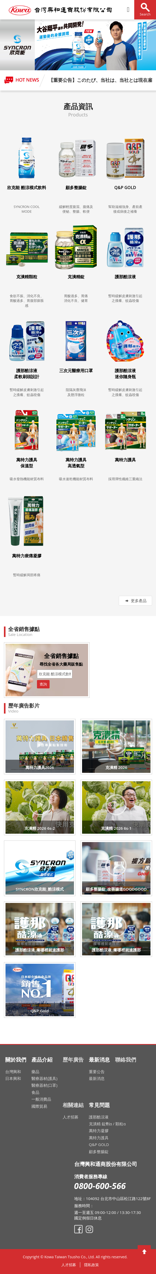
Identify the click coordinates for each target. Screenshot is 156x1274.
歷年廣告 (73, 1059)
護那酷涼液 (99, 1117)
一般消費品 (41, 1099)
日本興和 (13, 1078)
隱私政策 (91, 1264)
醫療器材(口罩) (44, 1085)
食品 (35, 1092)
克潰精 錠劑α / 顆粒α (107, 1123)
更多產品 (135, 600)
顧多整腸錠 (99, 1151)
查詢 (43, 684)
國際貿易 (39, 1106)
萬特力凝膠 (99, 1130)
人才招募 (70, 1117)
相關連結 (73, 1105)
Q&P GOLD (99, 1144)
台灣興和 (13, 1071)
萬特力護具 (99, 1137)
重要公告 (97, 1071)
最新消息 (97, 1078)
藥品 (35, 1071)
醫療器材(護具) (44, 1078)
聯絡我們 (125, 1059)
